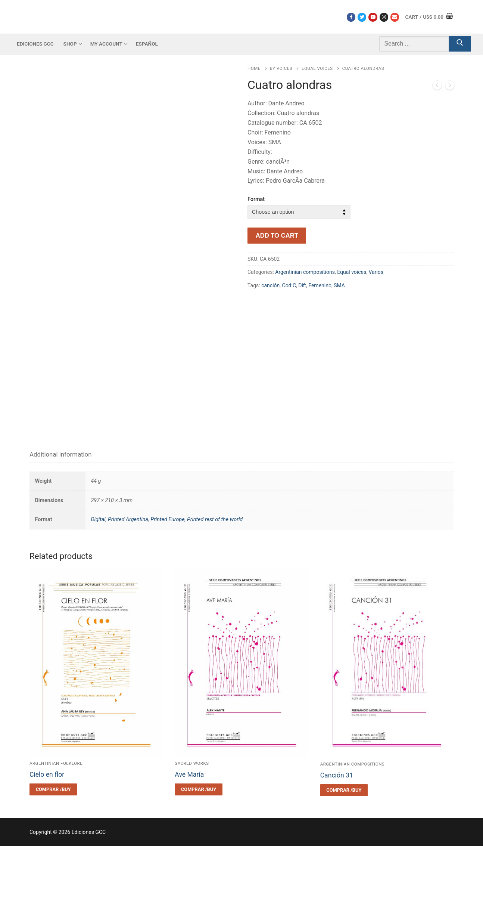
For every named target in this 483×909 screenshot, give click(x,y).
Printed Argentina (128, 582)
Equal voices (317, 68)
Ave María (189, 838)
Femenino (319, 285)
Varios (375, 272)
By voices (281, 68)
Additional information (60, 517)
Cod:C (289, 285)
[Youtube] (372, 17)
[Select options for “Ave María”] (198, 853)
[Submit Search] (460, 44)
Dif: (302, 285)
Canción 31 (336, 838)
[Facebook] (351, 17)
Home (254, 68)
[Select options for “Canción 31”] (344, 853)
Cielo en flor (46, 838)
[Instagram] (384, 17)
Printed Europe (167, 582)
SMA (339, 285)
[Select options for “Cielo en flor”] (53, 853)
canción (270, 285)
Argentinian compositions (305, 272)
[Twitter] (362, 17)
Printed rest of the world (215, 582)
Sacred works (192, 826)
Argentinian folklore (55, 826)
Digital (98, 582)
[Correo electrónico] (394, 17)
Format (256, 199)
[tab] (60, 518)
